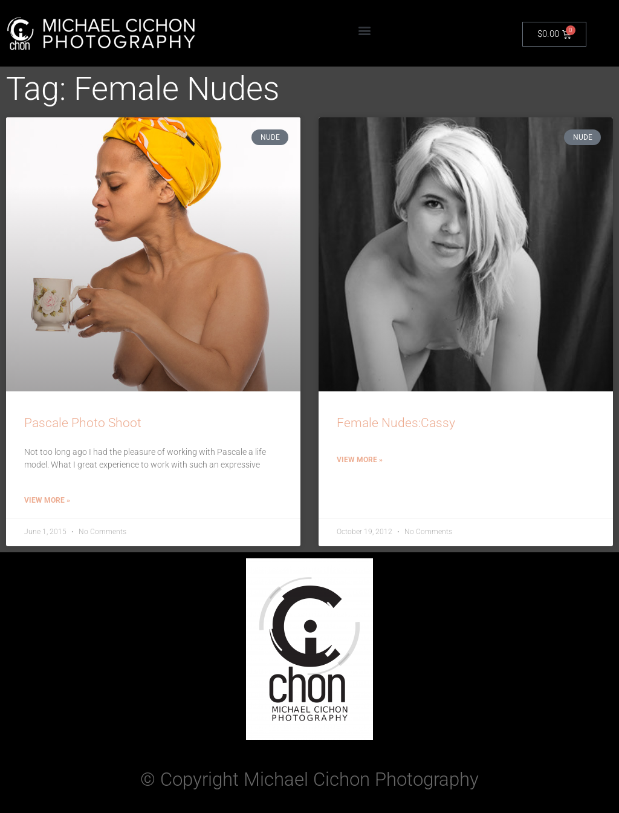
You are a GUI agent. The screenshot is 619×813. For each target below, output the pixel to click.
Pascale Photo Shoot (82, 423)
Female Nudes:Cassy (396, 423)
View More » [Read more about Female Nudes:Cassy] (360, 459)
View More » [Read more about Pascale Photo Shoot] (47, 500)
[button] (364, 31)
